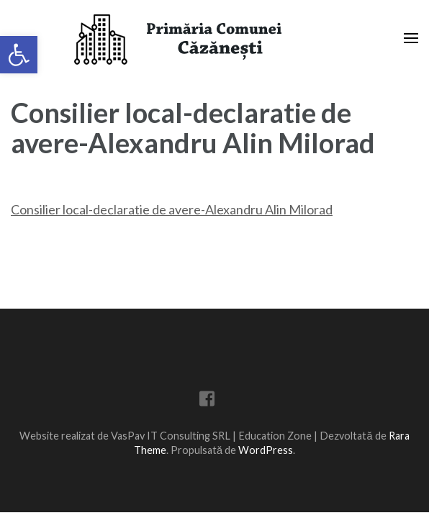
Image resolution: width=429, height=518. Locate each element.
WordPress (265, 450)
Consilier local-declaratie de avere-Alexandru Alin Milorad (172, 209)
